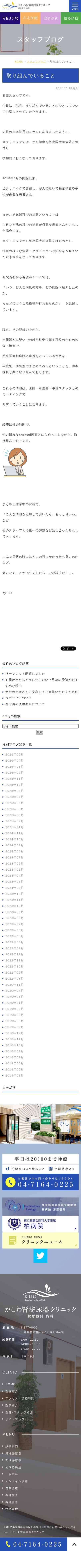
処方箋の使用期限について (25, 704)
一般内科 (11, 1474)
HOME (10, 1384)
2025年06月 (14, 803)
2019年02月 (14, 1027)
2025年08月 (14, 790)
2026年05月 (14, 754)
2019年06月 (14, 1021)
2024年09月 (14, 845)
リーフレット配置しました (25, 673)
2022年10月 (14, 966)
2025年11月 (14, 778)
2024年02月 (14, 887)
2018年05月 (14, 1069)
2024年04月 (14, 875)
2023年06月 (14, 930)
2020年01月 (14, 1002)
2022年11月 (14, 960)
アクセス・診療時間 (19, 1398)
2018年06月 (14, 1063)
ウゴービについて (18, 698)
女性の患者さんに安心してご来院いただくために (41, 692)
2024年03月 (14, 881)
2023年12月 (14, 893)
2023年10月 (14, 906)
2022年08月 (14, 978)
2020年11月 (14, 984)
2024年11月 (14, 833)
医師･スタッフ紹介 (19, 1412)
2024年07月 (14, 857)
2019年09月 (14, 1009)
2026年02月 (14, 772)
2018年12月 (14, 1033)
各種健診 (11, 1502)
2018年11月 (14, 1039)
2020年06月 (14, 996)
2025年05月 (14, 809)
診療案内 (11, 1446)
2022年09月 (14, 972)
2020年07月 (14, 990)
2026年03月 (14, 766)
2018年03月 (14, 1075)
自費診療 (11, 1488)
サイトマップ (15, 1419)
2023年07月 (14, 924)
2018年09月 (14, 1051)
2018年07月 (14, 1057)
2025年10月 (14, 784)
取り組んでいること (31, 75)
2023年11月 (14, 899)
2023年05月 (14, 936)
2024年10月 (14, 839)
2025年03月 (14, 815)
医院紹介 (11, 1391)
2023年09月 (14, 912)
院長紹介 (11, 1405)
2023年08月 (14, 918)
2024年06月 (14, 863)
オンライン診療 (16, 1481)
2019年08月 (14, 1015)
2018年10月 (14, 1045)
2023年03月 (14, 942)
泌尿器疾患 (13, 1467)
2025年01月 (14, 827)
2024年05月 (14, 869)
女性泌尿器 (13, 1460)
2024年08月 (14, 851)
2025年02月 (14, 821)
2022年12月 (14, 954)
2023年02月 (14, 948)
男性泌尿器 (13, 1453)
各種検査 (11, 1495)
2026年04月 (14, 760)
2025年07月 (14, 797)
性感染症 (11, 1509)
